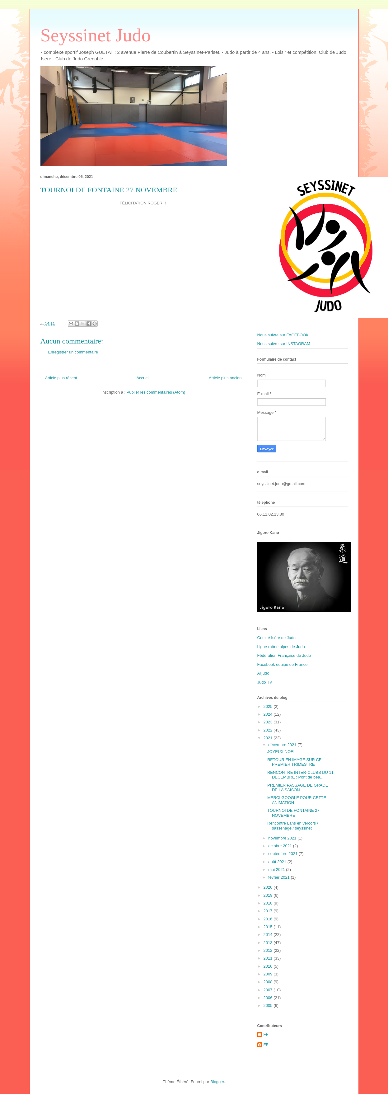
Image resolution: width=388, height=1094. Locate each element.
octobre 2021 (280, 846)
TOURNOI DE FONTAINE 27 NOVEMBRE (293, 813)
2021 (269, 738)
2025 (269, 706)
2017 (269, 911)
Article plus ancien (225, 378)
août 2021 (277, 861)
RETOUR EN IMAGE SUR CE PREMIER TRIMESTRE (294, 762)
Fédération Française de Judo (284, 655)
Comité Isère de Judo (276, 637)
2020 (269, 887)
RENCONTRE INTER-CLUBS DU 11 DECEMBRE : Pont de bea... (300, 775)
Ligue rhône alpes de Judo (281, 646)
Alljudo (263, 673)
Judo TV (264, 682)
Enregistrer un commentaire (73, 352)
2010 (269, 966)
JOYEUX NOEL (281, 751)
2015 (269, 926)
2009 (269, 974)
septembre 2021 (283, 853)
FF (266, 1034)
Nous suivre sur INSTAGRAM (283, 343)
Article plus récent (61, 378)
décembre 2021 (282, 744)
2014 (269, 934)
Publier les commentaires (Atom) (156, 392)
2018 (269, 903)
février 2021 (279, 877)
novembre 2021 (282, 838)
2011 (269, 958)
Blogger (217, 1081)
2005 (269, 1005)
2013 (269, 942)
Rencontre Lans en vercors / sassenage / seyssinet (292, 825)
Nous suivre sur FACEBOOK (283, 335)
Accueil (142, 378)
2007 (269, 990)
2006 (269, 997)
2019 (269, 895)
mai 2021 (277, 869)
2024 (269, 714)
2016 (269, 919)
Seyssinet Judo (95, 35)
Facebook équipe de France (282, 664)
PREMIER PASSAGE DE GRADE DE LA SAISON (297, 787)
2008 (269, 981)
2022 (269, 730)
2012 (269, 950)
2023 (269, 722)
